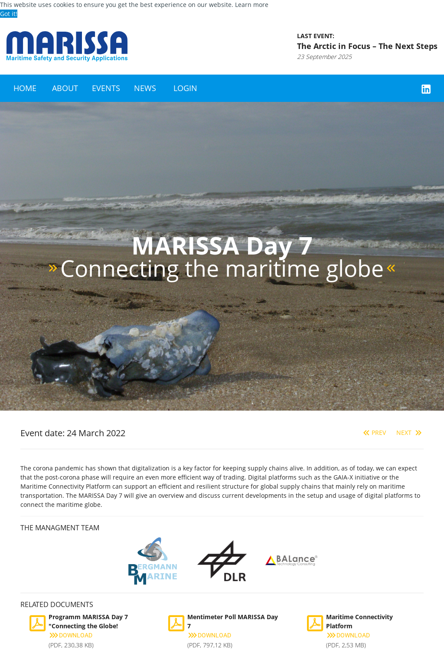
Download (70, 635)
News (145, 88)
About (65, 88)
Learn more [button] (251, 4)
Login (185, 88)
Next (410, 432)
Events (106, 88)
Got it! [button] (8, 14)
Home (24, 88)
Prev (373, 432)
